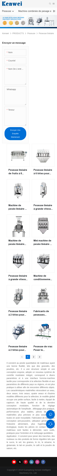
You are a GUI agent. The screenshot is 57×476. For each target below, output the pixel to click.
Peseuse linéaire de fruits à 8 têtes (17, 172)
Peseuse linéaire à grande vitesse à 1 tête (43, 207)
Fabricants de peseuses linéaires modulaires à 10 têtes (42, 313)
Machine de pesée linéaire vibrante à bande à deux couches (17, 242)
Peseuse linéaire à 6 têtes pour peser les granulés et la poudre (43, 172)
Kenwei (5, 33)
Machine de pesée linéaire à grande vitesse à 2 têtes (17, 207)
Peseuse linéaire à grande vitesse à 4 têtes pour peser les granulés (17, 278)
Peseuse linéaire (46, 33)
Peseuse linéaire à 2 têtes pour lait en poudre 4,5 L (18, 348)
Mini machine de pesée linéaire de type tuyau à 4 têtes (43, 242)
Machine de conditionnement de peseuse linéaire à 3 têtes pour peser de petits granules (43, 278)
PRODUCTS (18, 33)
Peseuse (31, 33)
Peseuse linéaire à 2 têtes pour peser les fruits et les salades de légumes (18, 313)
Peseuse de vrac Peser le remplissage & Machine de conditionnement (43, 348)
